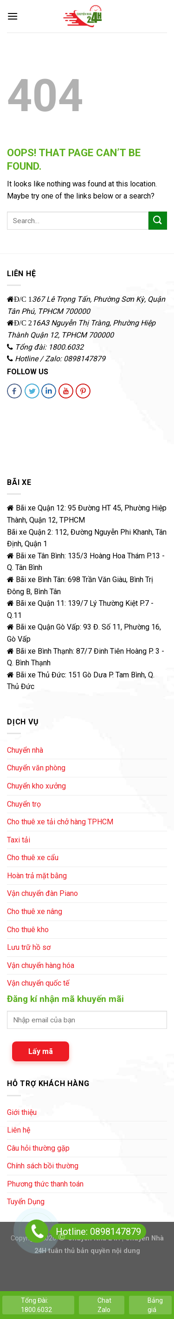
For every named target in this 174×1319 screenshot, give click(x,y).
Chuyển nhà (25, 750)
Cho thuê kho (28, 929)
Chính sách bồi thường (42, 1165)
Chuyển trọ (24, 804)
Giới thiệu (22, 1112)
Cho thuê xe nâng (34, 911)
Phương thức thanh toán (45, 1184)
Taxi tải (18, 839)
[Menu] (12, 16)
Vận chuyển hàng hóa (40, 965)
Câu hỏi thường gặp (38, 1148)
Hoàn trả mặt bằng (37, 875)
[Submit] (157, 221)
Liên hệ (18, 1130)
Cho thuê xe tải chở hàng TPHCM (60, 821)
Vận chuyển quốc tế (38, 983)
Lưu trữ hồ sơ (29, 947)
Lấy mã (40, 1051)
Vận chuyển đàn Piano (42, 893)
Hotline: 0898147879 (96, 1231)
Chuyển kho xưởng (36, 786)
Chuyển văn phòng (36, 767)
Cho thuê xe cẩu (32, 857)
